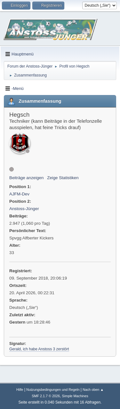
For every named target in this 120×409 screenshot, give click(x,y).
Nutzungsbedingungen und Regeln (52, 389)
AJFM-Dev (19, 194)
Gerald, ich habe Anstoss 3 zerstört (39, 349)
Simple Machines (75, 396)
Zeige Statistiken (63, 177)
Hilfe (19, 389)
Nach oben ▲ (93, 389)
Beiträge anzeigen (26, 177)
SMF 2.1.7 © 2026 (46, 396)
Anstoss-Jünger (24, 208)
